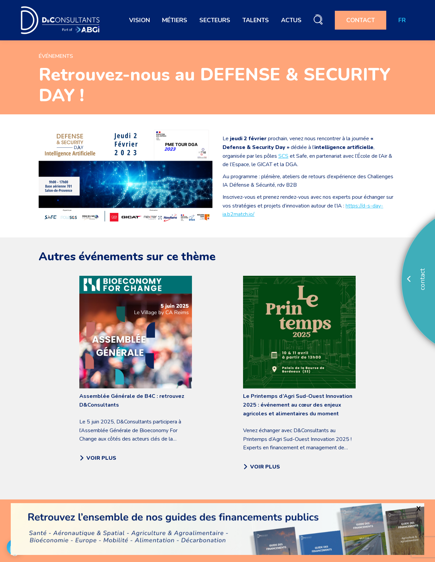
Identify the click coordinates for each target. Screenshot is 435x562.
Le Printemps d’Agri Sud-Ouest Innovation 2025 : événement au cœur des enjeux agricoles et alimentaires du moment (297, 404)
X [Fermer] (418, 508)
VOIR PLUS (98, 458)
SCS (283, 156)
